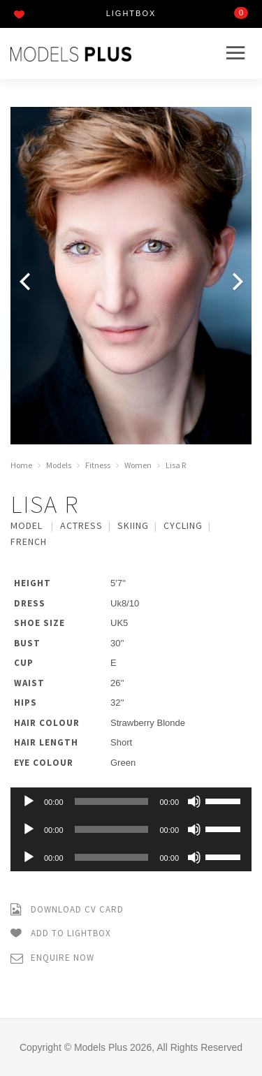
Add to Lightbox (60, 934)
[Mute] (194, 801)
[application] (131, 801)
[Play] (29, 801)
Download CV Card (67, 910)
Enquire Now (52, 958)
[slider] (112, 801)
